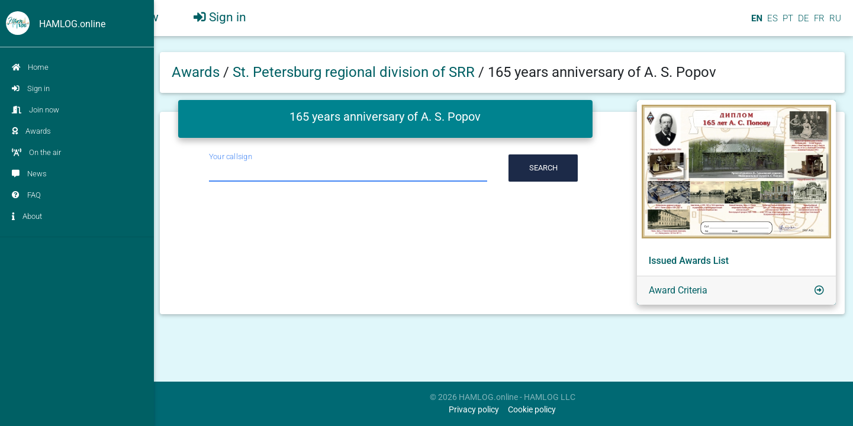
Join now (35, 109)
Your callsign (230, 156)
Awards (31, 131)
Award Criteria (678, 290)
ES (771, 23)
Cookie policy (532, 410)
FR (818, 23)
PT (786, 23)
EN (755, 23)
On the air (36, 152)
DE (802, 23)
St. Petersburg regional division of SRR (355, 72)
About (27, 216)
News (29, 173)
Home (30, 67)
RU (835, 23)
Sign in (31, 88)
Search (543, 167)
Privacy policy (474, 410)
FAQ (26, 195)
